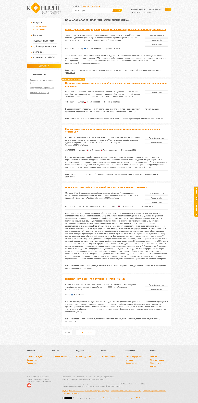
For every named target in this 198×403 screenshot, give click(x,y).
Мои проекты (155, 363)
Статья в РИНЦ (156, 45)
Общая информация (134, 357)
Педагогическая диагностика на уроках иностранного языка (95, 279)
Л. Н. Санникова (92, 102)
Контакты (129, 360)
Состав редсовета (83, 357)
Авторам (37, 35)
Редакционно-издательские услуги (41, 81)
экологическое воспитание (116, 174)
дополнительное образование (92, 174)
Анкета (153, 366)
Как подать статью (59, 357)
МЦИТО (65, 391)
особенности (70, 321)
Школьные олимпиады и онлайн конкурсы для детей (89, 391)
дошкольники (133, 174)
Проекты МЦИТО (138, 9)
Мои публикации (157, 360)
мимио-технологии (87, 70)
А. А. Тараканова (92, 48)
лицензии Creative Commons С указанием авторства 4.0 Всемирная (121, 398)
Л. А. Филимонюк (109, 150)
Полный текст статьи (156, 36)
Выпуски (37, 22)
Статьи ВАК (44, 66)
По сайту (75, 6)
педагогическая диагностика (91, 119)
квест (142, 174)
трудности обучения (127, 319)
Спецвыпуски (32, 360)
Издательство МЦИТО (44, 57)
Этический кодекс (108, 357)
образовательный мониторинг (153, 119)
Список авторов (132, 363)
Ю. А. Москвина (125, 206)
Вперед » (89, 332)
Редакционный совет (43, 41)
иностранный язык (87, 319)
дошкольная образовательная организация (122, 119)
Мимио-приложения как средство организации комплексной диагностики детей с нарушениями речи (115, 30)
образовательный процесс (107, 319)
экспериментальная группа (108, 266)
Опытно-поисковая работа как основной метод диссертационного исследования (106, 187)
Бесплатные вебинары (39, 93)
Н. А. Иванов (77, 295)
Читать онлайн (156, 40)
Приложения (40, 29)
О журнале (38, 52)
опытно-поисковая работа (155, 266)
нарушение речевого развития (108, 70)
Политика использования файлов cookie (126, 391)
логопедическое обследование (134, 70)
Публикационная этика (44, 46)
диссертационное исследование (78, 268)
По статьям (85, 6)
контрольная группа (88, 266)
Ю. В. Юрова (93, 150)
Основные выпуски (42, 26)
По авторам (95, 6)
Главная (153, 357)
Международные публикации (42, 88)
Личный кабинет (155, 9)
